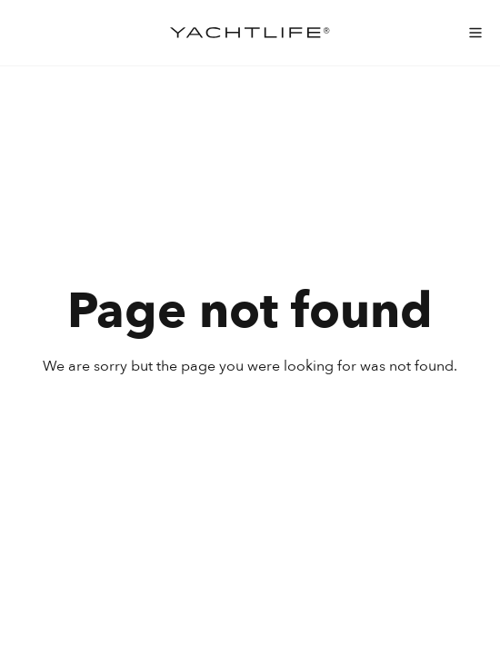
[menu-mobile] (475, 33)
